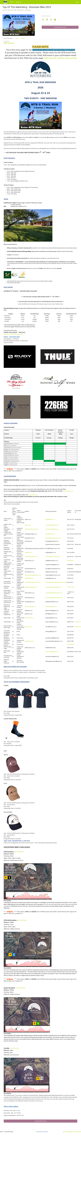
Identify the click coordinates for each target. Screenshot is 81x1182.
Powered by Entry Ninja (42, 1131)
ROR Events (9, 43)
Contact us (18, 2)
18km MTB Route (20, 988)
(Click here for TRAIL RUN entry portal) (13, 334)
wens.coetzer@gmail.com (51, 651)
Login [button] (77, 2)
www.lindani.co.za (33, 495)
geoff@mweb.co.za (50, 534)
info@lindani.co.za (68, 491)
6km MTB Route (15, 1048)
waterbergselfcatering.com (31, 529)
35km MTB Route (22, 920)
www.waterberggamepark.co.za (33, 575)
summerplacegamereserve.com (32, 582)
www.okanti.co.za (29, 617)
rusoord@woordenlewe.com (52, 556)
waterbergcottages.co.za (31, 587)
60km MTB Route (19, 851)
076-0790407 (70, 644)
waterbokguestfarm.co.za (31, 556)
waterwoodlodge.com (30, 606)
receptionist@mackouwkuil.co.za (53, 592)
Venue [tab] (22, 38)
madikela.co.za (28, 552)
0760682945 (70, 560)
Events (12, 2)
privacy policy (66, 1131)
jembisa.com (28, 525)
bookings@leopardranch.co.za (53, 538)
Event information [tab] (8, 38)
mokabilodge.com (29, 578)
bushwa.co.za (28, 626)
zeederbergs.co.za (29, 641)
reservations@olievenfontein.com (53, 597)
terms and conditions (75, 1131)
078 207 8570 (70, 587)
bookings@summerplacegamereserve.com (56, 582)
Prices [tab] (17, 38)
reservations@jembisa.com (52, 525)
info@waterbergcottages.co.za (53, 587)
